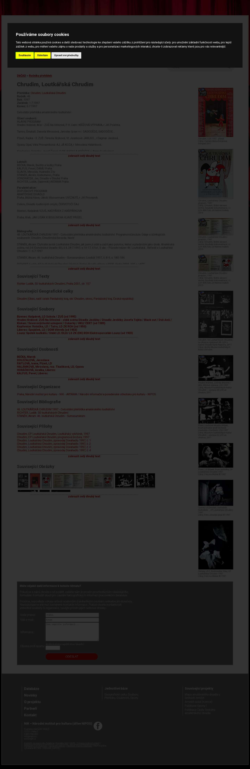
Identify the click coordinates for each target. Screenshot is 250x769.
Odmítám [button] (42, 55)
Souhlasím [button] (25, 55)
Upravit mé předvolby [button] (66, 55)
